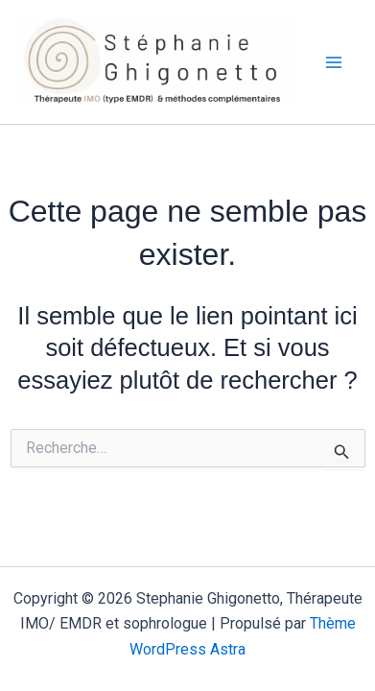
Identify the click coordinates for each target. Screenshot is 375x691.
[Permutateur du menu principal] (335, 62)
